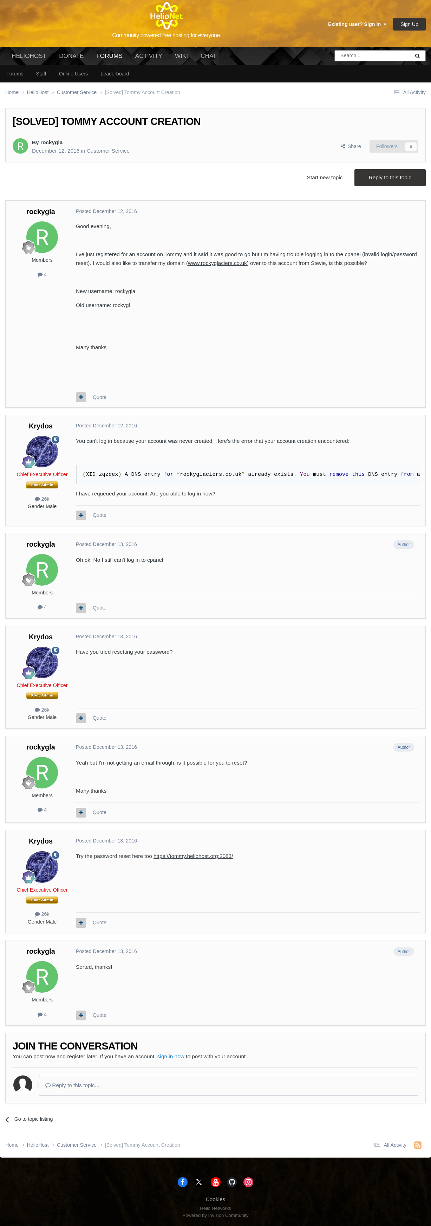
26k (42, 499)
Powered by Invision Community (215, 1215)
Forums (109, 58)
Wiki (181, 55)
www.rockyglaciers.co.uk (217, 263)
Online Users (73, 73)
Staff (41, 73)
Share (351, 146)
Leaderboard (114, 73)
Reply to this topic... (72, 1085)
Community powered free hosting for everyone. (166, 35)
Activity (148, 55)
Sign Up (409, 24)
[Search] (354, 56)
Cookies (216, 1199)
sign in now (170, 1056)
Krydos (41, 426)
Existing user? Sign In (357, 24)
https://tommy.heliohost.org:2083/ (193, 856)
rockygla (51, 142)
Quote (99, 397)
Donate (71, 55)
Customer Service (108, 151)
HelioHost (29, 55)
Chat (208, 55)
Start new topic (325, 177)
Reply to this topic (390, 177)
